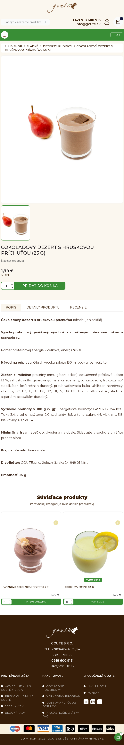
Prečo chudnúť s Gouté (17, 697)
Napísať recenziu (12, 260)
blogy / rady (15, 712)
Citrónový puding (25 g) (80, 587)
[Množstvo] (8, 286)
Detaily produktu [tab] (43, 307)
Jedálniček (14, 706)
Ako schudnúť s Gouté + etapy (16, 687)
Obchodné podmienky (53, 687)
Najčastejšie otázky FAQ (60, 714)
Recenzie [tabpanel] (78, 307)
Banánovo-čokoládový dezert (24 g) (26, 587)
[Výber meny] (117, 35)
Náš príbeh (96, 686)
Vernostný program (63, 696)
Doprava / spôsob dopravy (59, 704)
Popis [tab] (11, 307)
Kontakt (94, 692)
